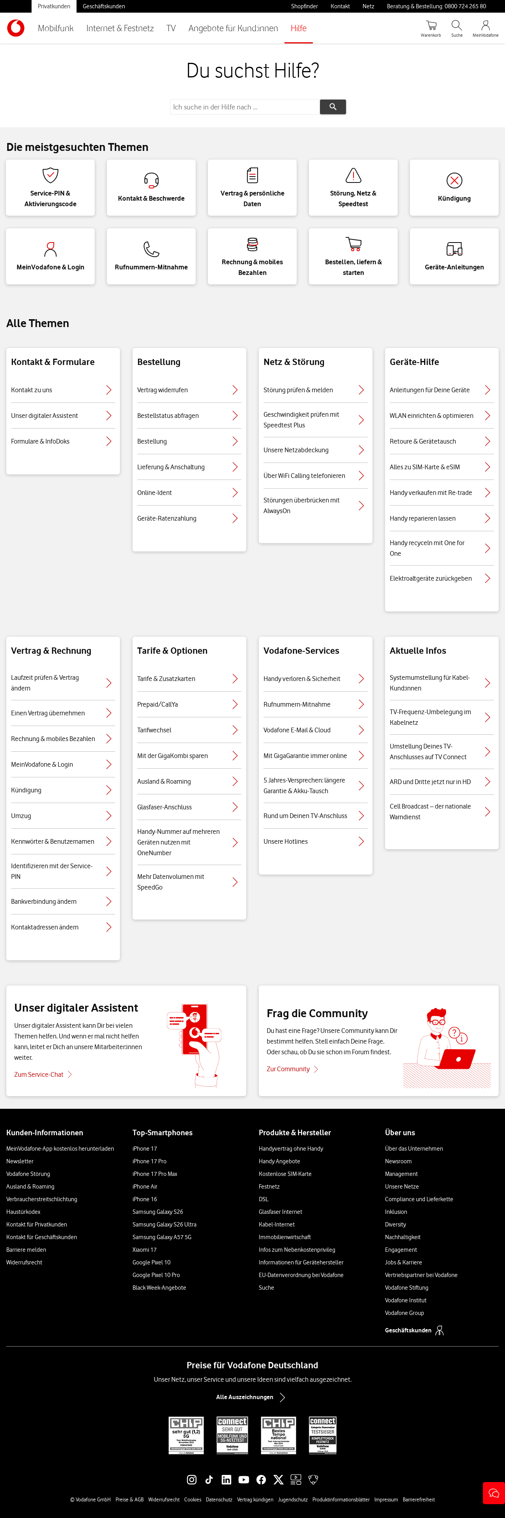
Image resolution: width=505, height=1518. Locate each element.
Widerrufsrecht (24, 1262)
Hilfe (299, 28)
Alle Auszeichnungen (252, 1397)
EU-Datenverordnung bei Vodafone (301, 1275)
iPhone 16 (145, 1199)
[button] (494, 1493)
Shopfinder (304, 6)
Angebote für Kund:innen (233, 28)
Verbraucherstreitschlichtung (41, 1199)
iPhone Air (145, 1186)
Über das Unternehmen (414, 1148)
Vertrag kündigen (255, 1499)
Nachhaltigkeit (403, 1237)
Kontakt (340, 6)
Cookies (192, 1499)
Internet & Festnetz (120, 28)
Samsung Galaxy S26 (158, 1211)
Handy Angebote (279, 1161)
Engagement (401, 1249)
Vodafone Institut (405, 1300)
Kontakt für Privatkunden (36, 1224)
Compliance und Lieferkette (419, 1199)
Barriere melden (26, 1249)
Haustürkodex (23, 1211)
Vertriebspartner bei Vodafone (421, 1275)
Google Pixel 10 (151, 1262)
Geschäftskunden (104, 6)
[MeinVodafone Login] (485, 28)
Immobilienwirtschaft (285, 1237)
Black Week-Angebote (159, 1287)
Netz (368, 6)
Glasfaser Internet (280, 1211)
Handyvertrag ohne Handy (291, 1148)
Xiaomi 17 (145, 1249)
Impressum (386, 1499)
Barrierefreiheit (419, 1499)
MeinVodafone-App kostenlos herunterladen (60, 1148)
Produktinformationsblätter (341, 1499)
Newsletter (20, 1161)
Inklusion (396, 1211)
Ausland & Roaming (30, 1186)
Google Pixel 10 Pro (156, 1275)
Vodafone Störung (28, 1174)
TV (171, 28)
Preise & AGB (130, 1499)
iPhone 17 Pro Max (155, 1174)
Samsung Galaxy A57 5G (162, 1237)
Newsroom (398, 1161)
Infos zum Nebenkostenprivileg (297, 1249)
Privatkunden (54, 6)
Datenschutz (219, 1499)
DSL (263, 1199)
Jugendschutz (293, 1499)
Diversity (395, 1224)
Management (401, 1174)
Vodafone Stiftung (406, 1287)
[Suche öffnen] (457, 28)
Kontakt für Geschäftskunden (41, 1237)
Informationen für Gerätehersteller (301, 1262)
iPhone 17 (145, 1148)
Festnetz (269, 1186)
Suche (266, 1287)
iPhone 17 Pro (149, 1161)
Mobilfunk (56, 28)
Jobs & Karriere (403, 1262)
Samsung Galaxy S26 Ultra (164, 1224)
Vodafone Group (404, 1313)
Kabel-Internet (277, 1224)
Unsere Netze (402, 1186)
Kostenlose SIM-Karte (285, 1174)
